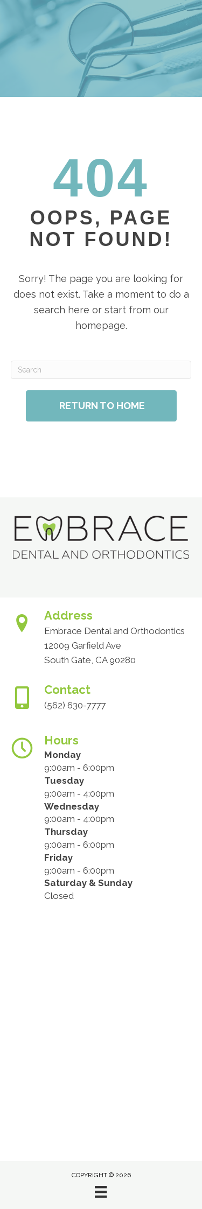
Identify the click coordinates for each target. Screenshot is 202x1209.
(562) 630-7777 (75, 705)
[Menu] (101, 1192)
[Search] (101, 370)
